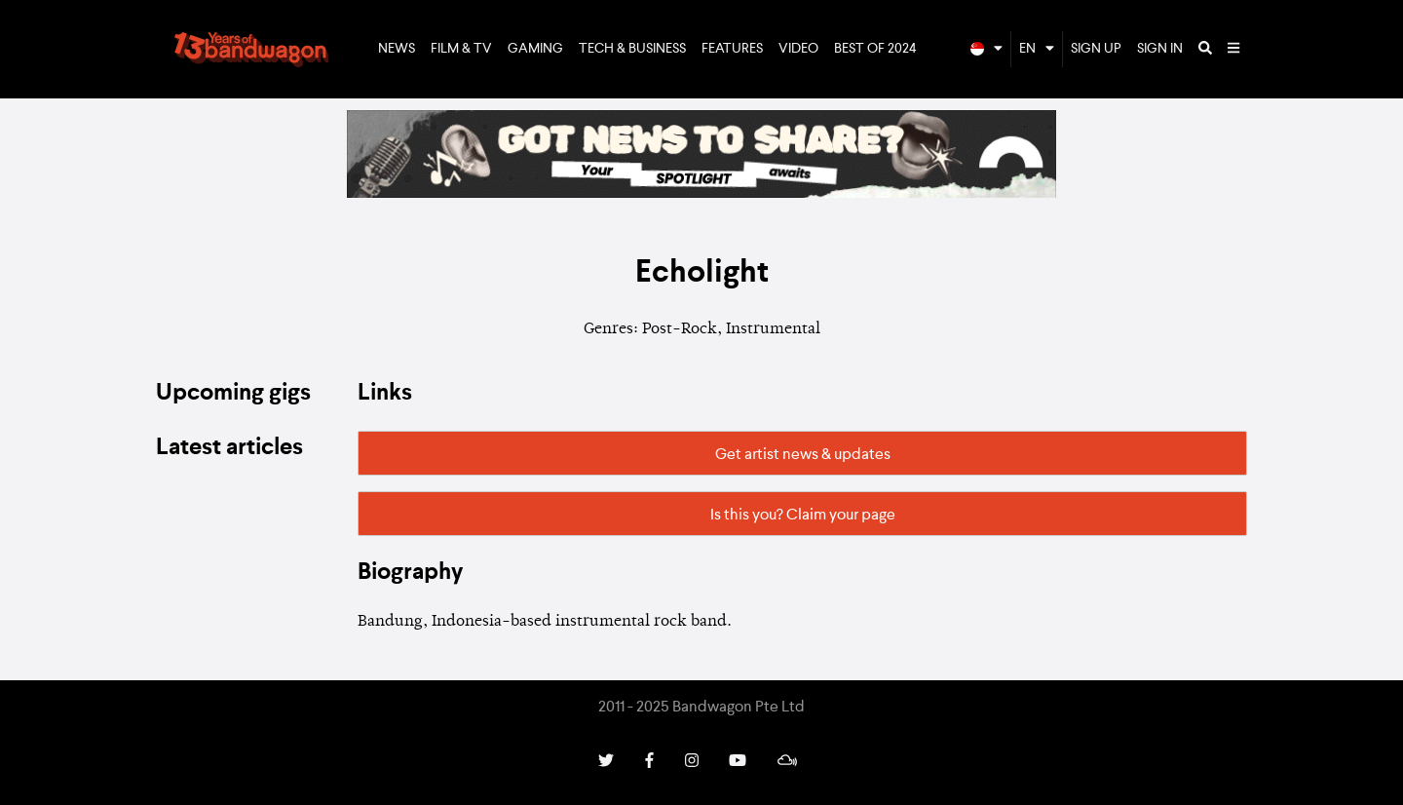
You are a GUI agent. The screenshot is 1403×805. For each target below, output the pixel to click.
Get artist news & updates (803, 455)
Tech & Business (632, 49)
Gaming (535, 49)
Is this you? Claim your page (802, 515)
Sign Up (1096, 49)
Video (798, 49)
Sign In (1160, 49)
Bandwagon (251, 49)
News (396, 49)
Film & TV (461, 49)
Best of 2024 (875, 49)
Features (732, 49)
